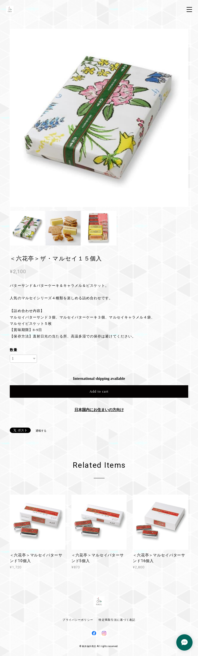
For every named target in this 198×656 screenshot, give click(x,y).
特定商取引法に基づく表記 (117, 619)
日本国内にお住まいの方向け (99, 410)
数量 (13, 350)
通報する (41, 430)
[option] (99, 118)
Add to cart (99, 391)
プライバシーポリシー (77, 619)
